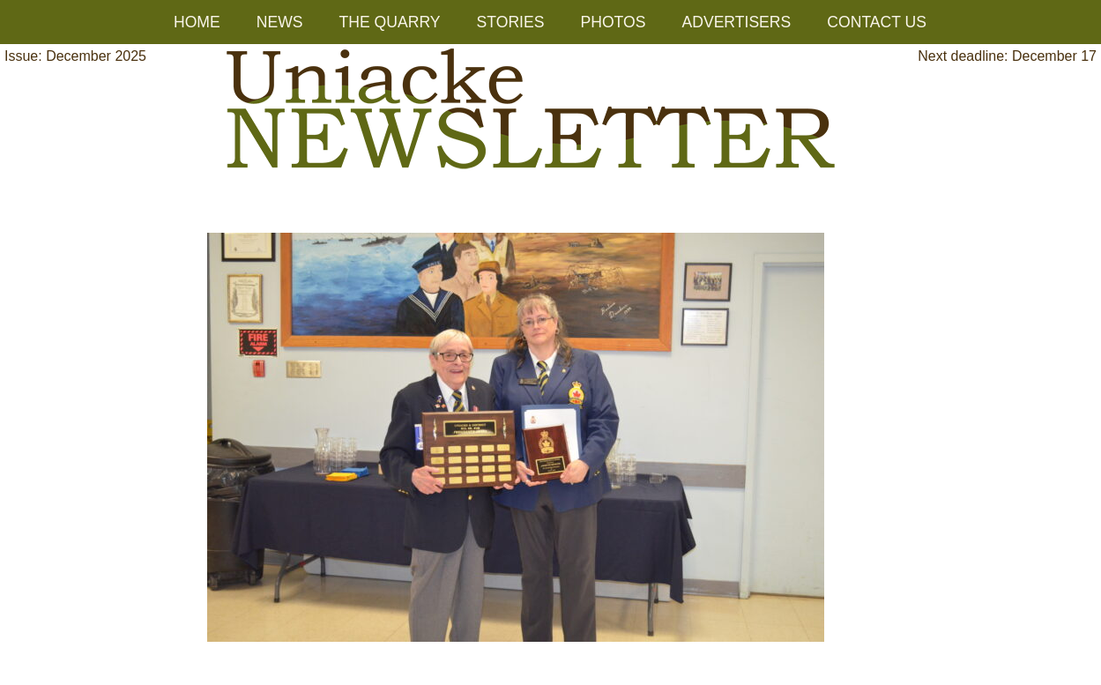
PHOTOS (612, 22)
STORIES (511, 22)
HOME (197, 22)
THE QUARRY (390, 22)
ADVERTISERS (736, 22)
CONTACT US (876, 22)
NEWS (280, 22)
